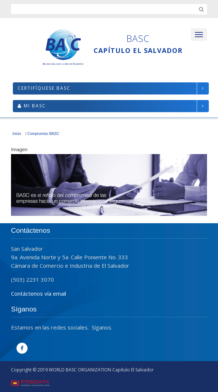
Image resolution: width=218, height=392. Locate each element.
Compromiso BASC (43, 134)
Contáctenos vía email (38, 293)
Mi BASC (35, 106)
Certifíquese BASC (44, 88)
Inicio (16, 134)
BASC (138, 38)
